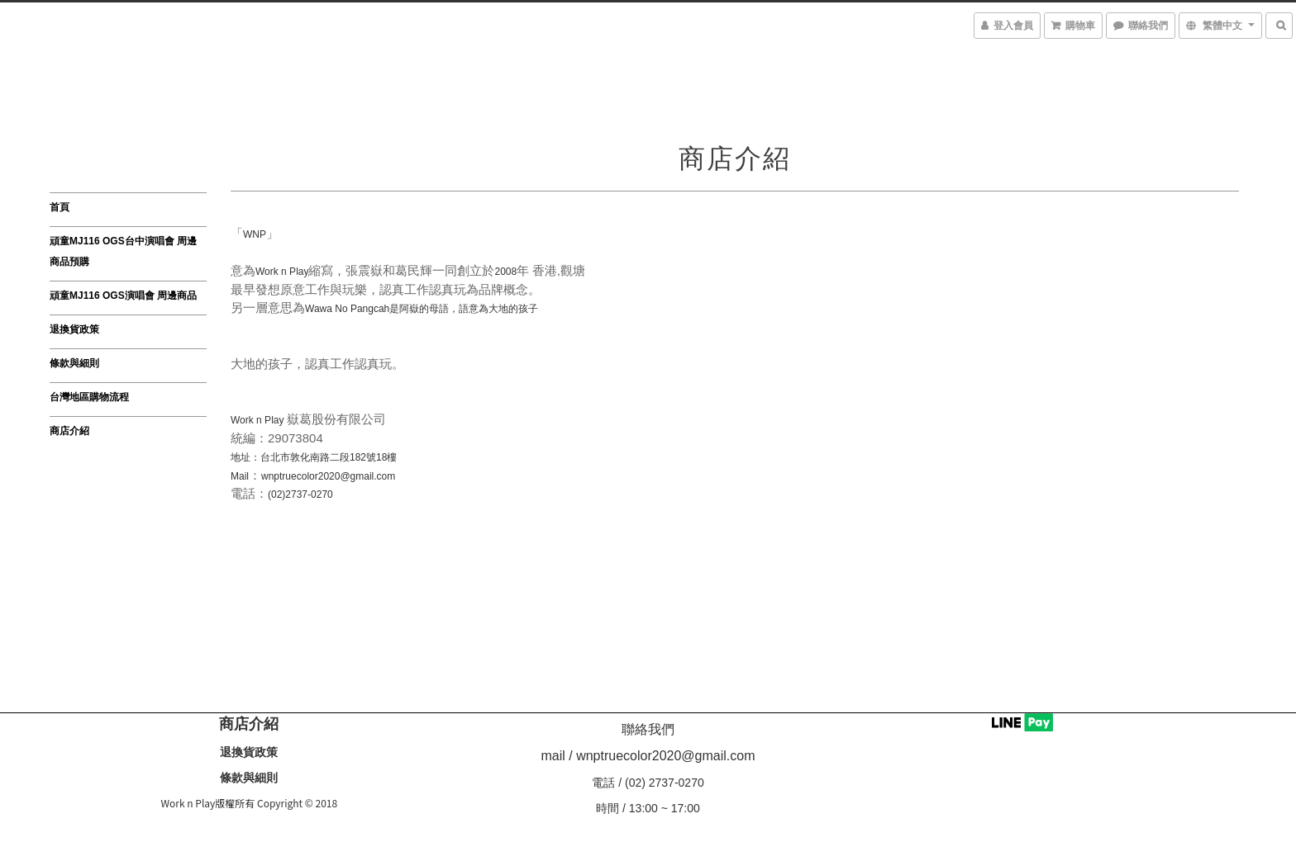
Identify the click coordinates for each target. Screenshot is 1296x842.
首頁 (59, 207)
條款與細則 (74, 363)
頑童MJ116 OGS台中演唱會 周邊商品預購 (123, 251)
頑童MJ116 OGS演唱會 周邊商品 (123, 295)
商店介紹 (69, 431)
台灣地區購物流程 (89, 397)
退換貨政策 (74, 329)
